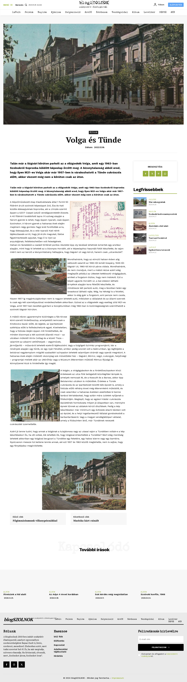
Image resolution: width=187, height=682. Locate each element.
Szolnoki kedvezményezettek (163, 214)
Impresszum (118, 678)
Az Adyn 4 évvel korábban (63, 594)
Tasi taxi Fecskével (158, 238)
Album (93, 132)
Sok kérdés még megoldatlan (111, 594)
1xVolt (152, 248)
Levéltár (154, 236)
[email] (161, 639)
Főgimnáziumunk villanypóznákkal (35, 520)
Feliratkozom (161, 647)
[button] (21, 5)
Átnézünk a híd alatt (158, 226)
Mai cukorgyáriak (157, 202)
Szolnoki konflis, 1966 (153, 594)
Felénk (152, 200)
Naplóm (152, 212)
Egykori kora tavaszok (159, 250)
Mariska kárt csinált (86, 520)
